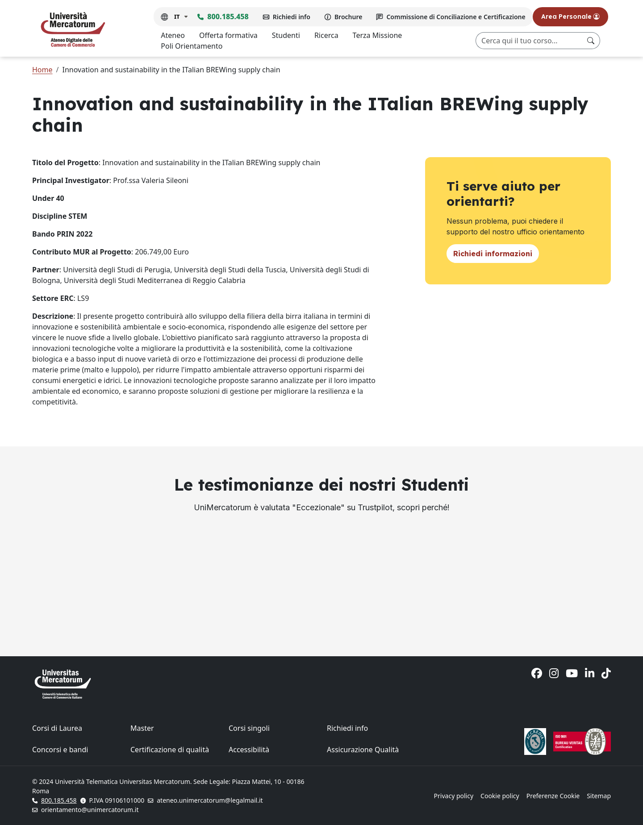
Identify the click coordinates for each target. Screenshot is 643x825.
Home (42, 70)
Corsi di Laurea (57, 728)
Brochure (348, 16)
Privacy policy (454, 796)
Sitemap (599, 796)
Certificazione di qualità (169, 749)
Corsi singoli (249, 728)
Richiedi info (291, 16)
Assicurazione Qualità (363, 749)
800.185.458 (227, 16)
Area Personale (570, 16)
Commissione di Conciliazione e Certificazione (455, 16)
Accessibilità (249, 749)
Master (142, 728)
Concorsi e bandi (60, 749)
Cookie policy (499, 796)
